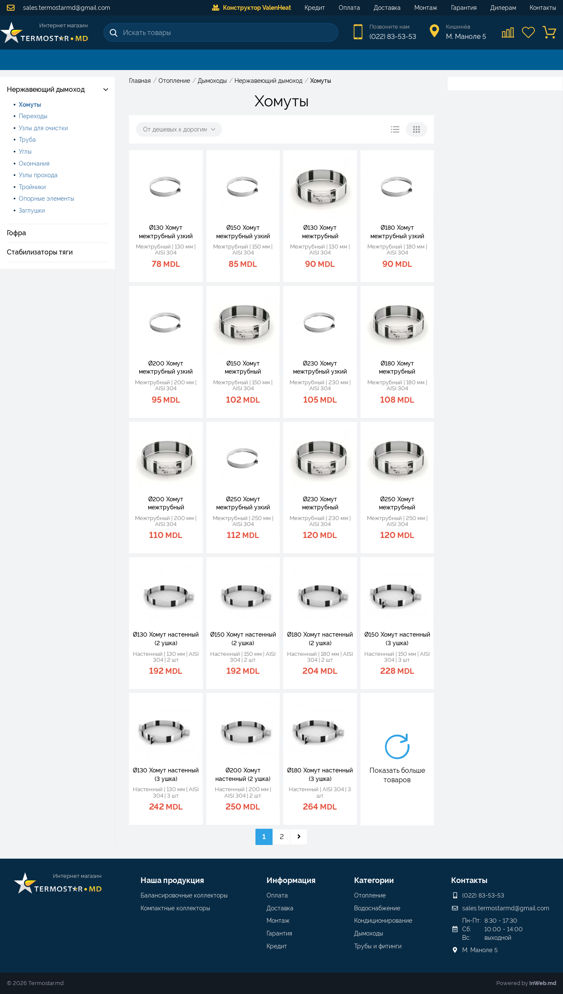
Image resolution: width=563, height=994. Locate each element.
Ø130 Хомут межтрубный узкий (166, 232)
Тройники (32, 187)
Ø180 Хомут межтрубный (397, 367)
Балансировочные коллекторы (184, 895)
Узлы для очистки (43, 128)
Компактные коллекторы (175, 908)
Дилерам (503, 7)
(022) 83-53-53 (392, 36)
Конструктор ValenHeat (251, 7)
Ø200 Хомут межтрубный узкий (166, 367)
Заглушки (32, 210)
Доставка (387, 7)
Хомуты (30, 104)
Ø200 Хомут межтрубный (166, 503)
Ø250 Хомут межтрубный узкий (243, 503)
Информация (291, 880)
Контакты (543, 7)
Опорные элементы (46, 198)
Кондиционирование (383, 920)
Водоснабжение (377, 908)
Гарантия (464, 7)
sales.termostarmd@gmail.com (58, 7)
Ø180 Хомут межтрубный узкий (397, 232)
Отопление (370, 895)
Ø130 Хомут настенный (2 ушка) (166, 638)
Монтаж (425, 7)
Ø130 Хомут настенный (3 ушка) (166, 774)
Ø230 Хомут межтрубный (320, 503)
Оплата (349, 7)
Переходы (33, 116)
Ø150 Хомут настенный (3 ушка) (397, 638)
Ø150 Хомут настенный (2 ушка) (243, 638)
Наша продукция (172, 880)
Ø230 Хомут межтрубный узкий (320, 367)
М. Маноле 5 (480, 950)
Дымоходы (368, 933)
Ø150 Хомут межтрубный (243, 367)
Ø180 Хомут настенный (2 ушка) (320, 638)
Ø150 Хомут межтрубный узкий (243, 232)
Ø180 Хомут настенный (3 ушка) (320, 774)
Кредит (315, 7)
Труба (27, 139)
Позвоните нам (389, 26)
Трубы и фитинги (378, 946)
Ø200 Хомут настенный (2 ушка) (242, 774)
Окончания (34, 163)
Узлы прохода (38, 175)
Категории (374, 880)
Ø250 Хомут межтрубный (397, 503)
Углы (25, 151)
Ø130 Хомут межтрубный (320, 232)
